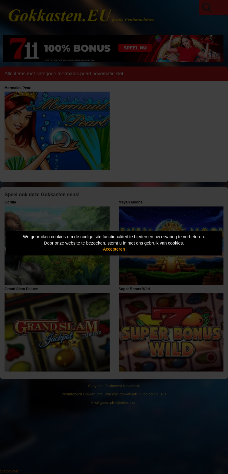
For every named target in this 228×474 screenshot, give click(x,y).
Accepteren (114, 249)
